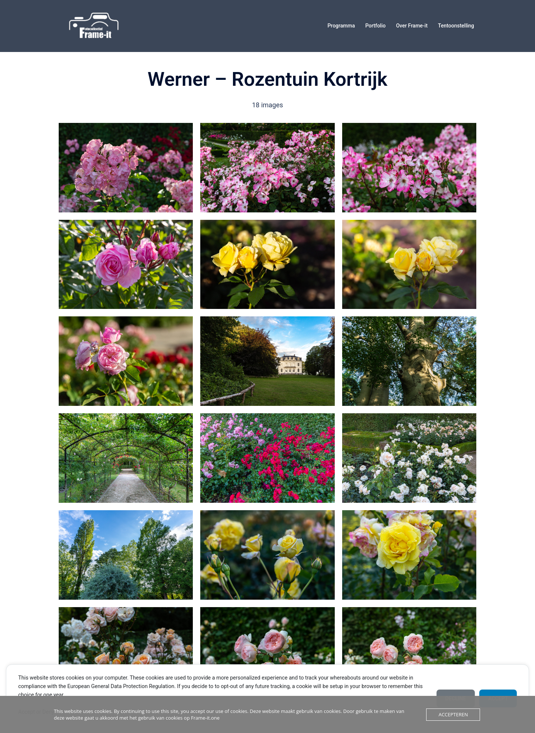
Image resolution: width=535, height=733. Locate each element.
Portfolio (375, 26)
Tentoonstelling (456, 26)
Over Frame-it (412, 26)
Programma (341, 26)
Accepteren (453, 714)
